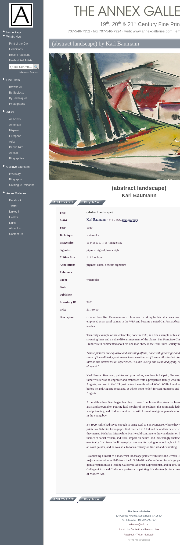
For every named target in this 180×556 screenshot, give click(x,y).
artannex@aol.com (139, 524)
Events (13, 217)
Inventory (15, 173)
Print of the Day (19, 43)
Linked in (14, 211)
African (13, 152)
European (15, 136)
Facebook (15, 200)
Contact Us (16, 234)
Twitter (13, 206)
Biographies (16, 158)
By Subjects (16, 92)
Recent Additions (19, 54)
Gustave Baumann (17, 166)
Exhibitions (16, 49)
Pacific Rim (16, 147)
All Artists (15, 119)
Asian (12, 141)
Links (12, 222)
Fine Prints (13, 80)
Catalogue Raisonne (22, 185)
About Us (15, 228)
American (15, 124)
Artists (10, 112)
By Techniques (18, 98)
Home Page (13, 32)
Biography (15, 179)
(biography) (130, 220)
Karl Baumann (96, 219)
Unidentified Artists (20, 60)
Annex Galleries (16, 193)
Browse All (15, 87)
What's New (13, 36)
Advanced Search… (29, 72)
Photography (17, 103)
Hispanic (14, 130)
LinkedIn (150, 534)
